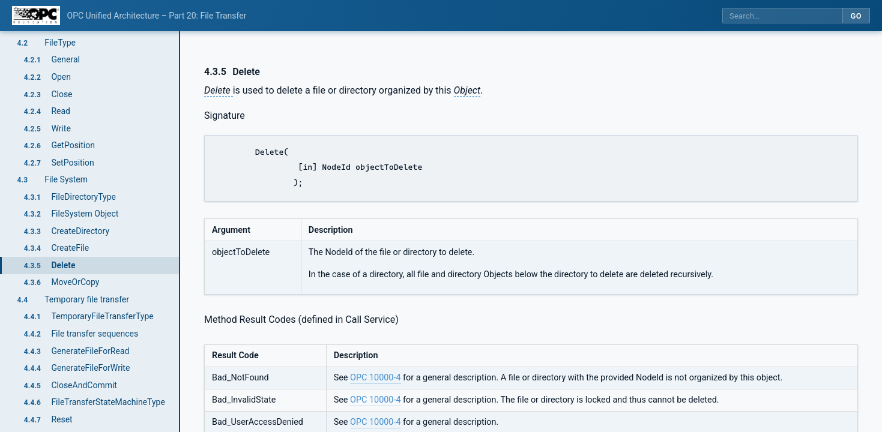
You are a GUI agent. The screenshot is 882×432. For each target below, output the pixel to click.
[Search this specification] (782, 16)
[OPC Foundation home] (36, 15)
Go (856, 15)
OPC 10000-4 (375, 378)
